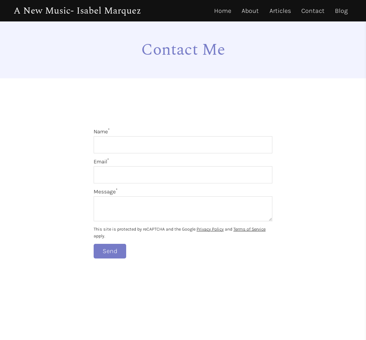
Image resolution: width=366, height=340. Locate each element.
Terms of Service (249, 229)
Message (106, 191)
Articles (280, 11)
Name (102, 131)
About (250, 11)
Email (101, 161)
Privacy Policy (210, 229)
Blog (341, 11)
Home (222, 11)
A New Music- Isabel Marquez (77, 11)
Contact (313, 11)
